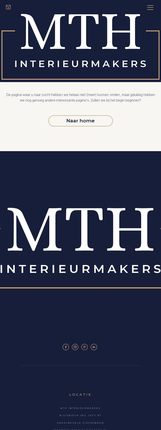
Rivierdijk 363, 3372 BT (80, 415)
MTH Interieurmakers (80, 408)
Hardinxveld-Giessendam (80, 423)
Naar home (80, 121)
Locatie (80, 395)
